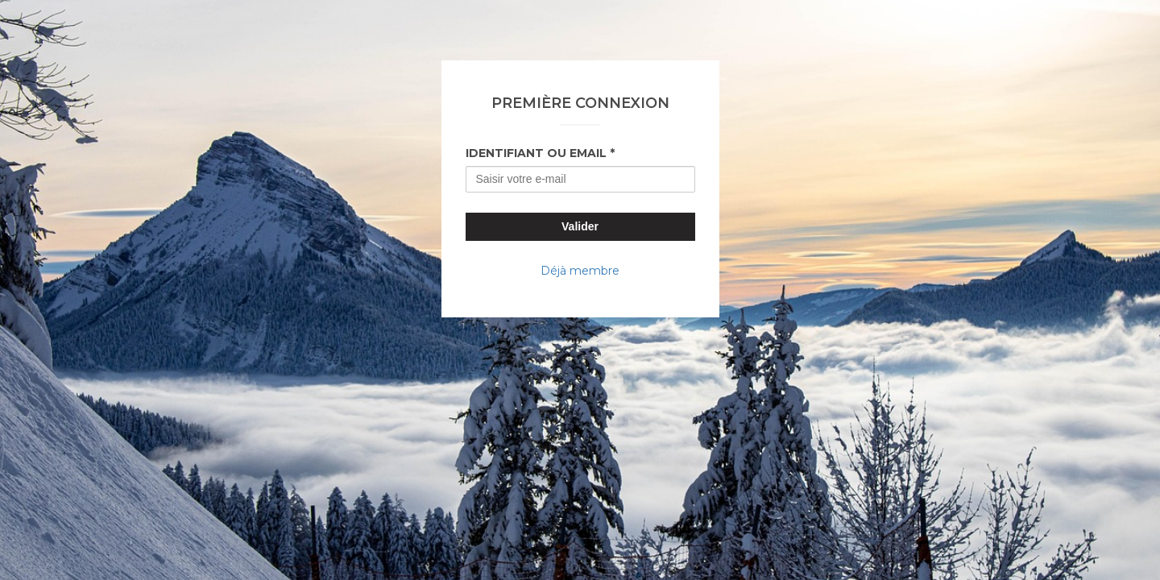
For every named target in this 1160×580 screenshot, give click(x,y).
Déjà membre (580, 270)
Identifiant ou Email (536, 153)
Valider (580, 226)
